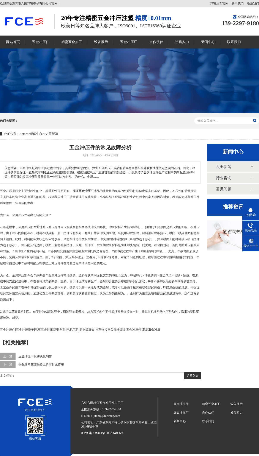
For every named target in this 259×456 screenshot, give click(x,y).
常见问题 (223, 189)
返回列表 (192, 375)
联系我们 (253, 3)
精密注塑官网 (219, 3)
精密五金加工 (211, 404)
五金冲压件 (181, 404)
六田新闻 (52, 133)
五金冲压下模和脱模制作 (35, 356)
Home (23, 133)
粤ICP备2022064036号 (109, 433)
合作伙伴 (208, 412)
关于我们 (238, 3)
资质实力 (237, 412)
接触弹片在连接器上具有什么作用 (41, 364)
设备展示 (237, 404)
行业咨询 (223, 178)
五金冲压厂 (181, 412)
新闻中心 (36, 133)
